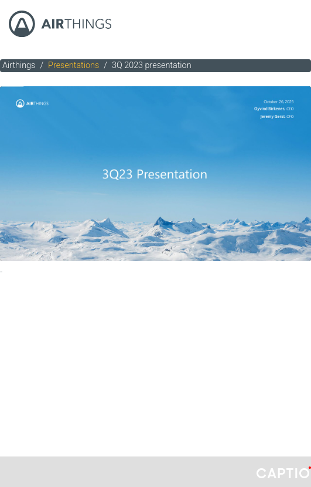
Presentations (73, 65)
